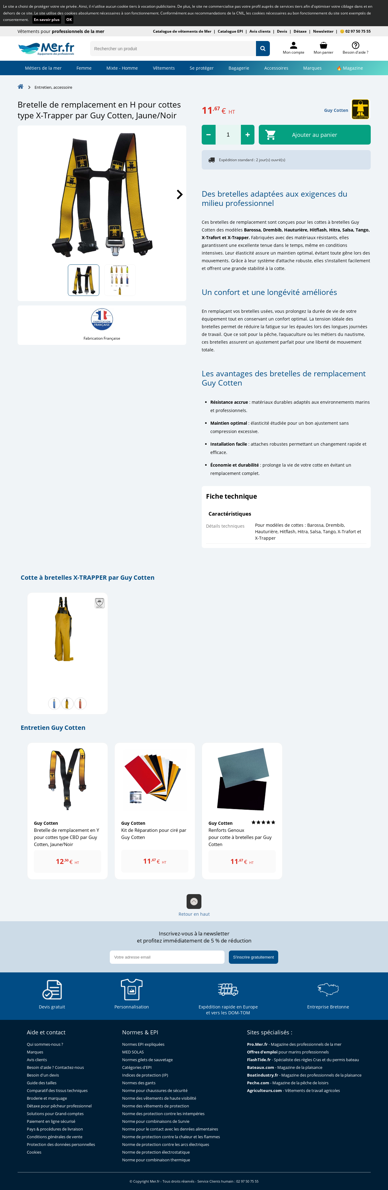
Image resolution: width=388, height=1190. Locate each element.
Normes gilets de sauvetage (147, 1059)
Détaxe (300, 31)
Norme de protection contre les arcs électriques (165, 1144)
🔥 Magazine (349, 68)
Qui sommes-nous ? (45, 1044)
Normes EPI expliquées (143, 1044)
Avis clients (260, 31)
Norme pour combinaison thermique (156, 1160)
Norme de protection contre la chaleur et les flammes (171, 1136)
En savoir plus (47, 19)
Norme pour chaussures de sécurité (155, 1090)
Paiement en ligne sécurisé (51, 1121)
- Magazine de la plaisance (284, 1067)
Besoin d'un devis (43, 1075)
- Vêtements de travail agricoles (293, 1090)
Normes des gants (138, 1083)
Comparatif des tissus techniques (57, 1090)
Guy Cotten (336, 110)
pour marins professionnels (288, 1052)
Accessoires (276, 68)
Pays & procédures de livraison (55, 1129)
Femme (84, 68)
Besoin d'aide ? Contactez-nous (55, 1067)
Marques (312, 68)
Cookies (34, 1152)
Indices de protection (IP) (145, 1075)
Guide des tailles (41, 1083)
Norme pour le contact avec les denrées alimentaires (170, 1129)
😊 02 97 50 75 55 (355, 31)
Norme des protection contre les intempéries (163, 1113)
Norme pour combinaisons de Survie (155, 1121)
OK (69, 19)
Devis (282, 31)
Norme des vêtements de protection (155, 1106)
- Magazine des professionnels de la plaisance (304, 1075)
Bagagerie (239, 68)
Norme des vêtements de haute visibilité (159, 1098)
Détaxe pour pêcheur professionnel (59, 1106)
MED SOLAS (133, 1052)
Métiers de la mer (43, 68)
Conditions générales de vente (54, 1136)
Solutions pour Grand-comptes (55, 1113)
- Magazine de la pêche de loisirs (287, 1083)
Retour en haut (194, 905)
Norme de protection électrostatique (156, 1152)
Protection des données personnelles (61, 1144)
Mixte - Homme (122, 68)
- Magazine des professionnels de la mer (294, 1044)
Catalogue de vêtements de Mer (182, 31)
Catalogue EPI (230, 31)
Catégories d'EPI (137, 1067)
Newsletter (323, 31)
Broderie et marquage (47, 1098)
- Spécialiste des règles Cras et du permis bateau (303, 1059)
